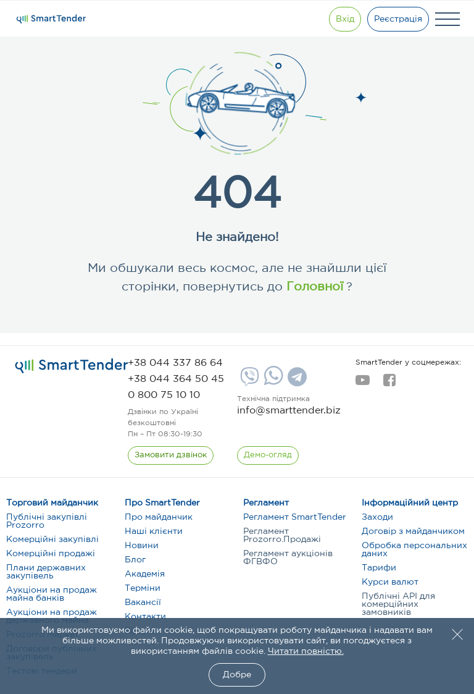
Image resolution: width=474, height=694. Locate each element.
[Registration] (398, 19)
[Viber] (248, 381)
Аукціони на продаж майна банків (51, 594)
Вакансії (143, 602)
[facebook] (389, 383)
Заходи (377, 517)
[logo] (71, 365)
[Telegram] (296, 381)
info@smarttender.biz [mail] (289, 410)
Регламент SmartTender (294, 517)
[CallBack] (171, 455)
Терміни (142, 588)
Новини (142, 545)
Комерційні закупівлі (52, 539)
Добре (237, 675)
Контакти (145, 616)
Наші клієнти (154, 531)
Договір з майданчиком (413, 531)
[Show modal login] (345, 19)
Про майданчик (159, 517)
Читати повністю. (306, 651)
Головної (313, 286)
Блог (135, 560)
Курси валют (390, 582)
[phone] (175, 363)
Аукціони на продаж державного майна (51, 616)
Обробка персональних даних (414, 549)
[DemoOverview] (268, 455)
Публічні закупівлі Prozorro (46, 521)
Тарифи (379, 568)
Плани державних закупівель (46, 572)
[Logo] (51, 19)
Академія (145, 574)
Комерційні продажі (50, 553)
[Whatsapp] (272, 382)
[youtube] (363, 383)
